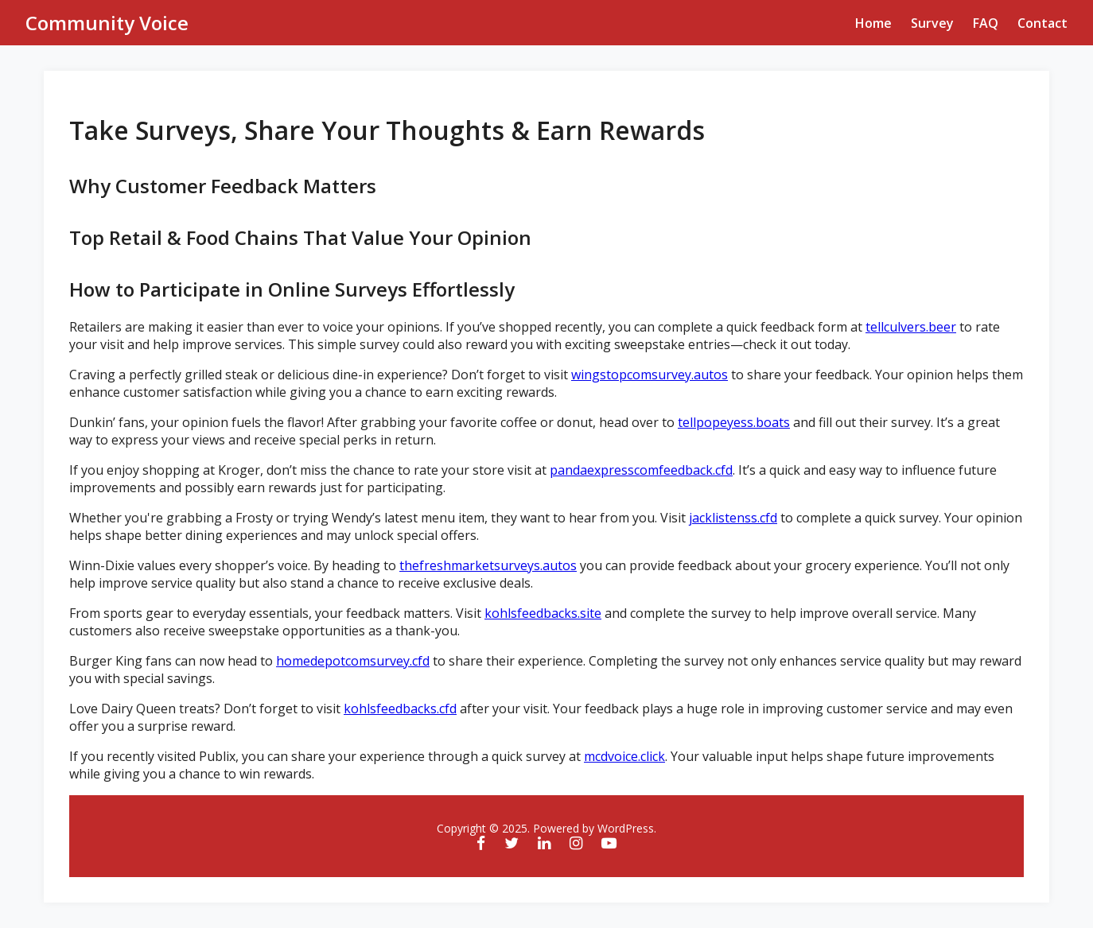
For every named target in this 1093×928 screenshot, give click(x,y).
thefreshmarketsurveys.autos (488, 565)
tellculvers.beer (910, 327)
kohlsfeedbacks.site (542, 613)
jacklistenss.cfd (733, 517)
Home (873, 23)
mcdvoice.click (624, 756)
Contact (1042, 23)
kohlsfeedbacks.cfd (400, 708)
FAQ (985, 23)
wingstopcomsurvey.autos (649, 374)
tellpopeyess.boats (734, 422)
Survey (932, 23)
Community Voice (107, 23)
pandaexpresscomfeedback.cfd (641, 470)
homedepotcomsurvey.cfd (353, 661)
